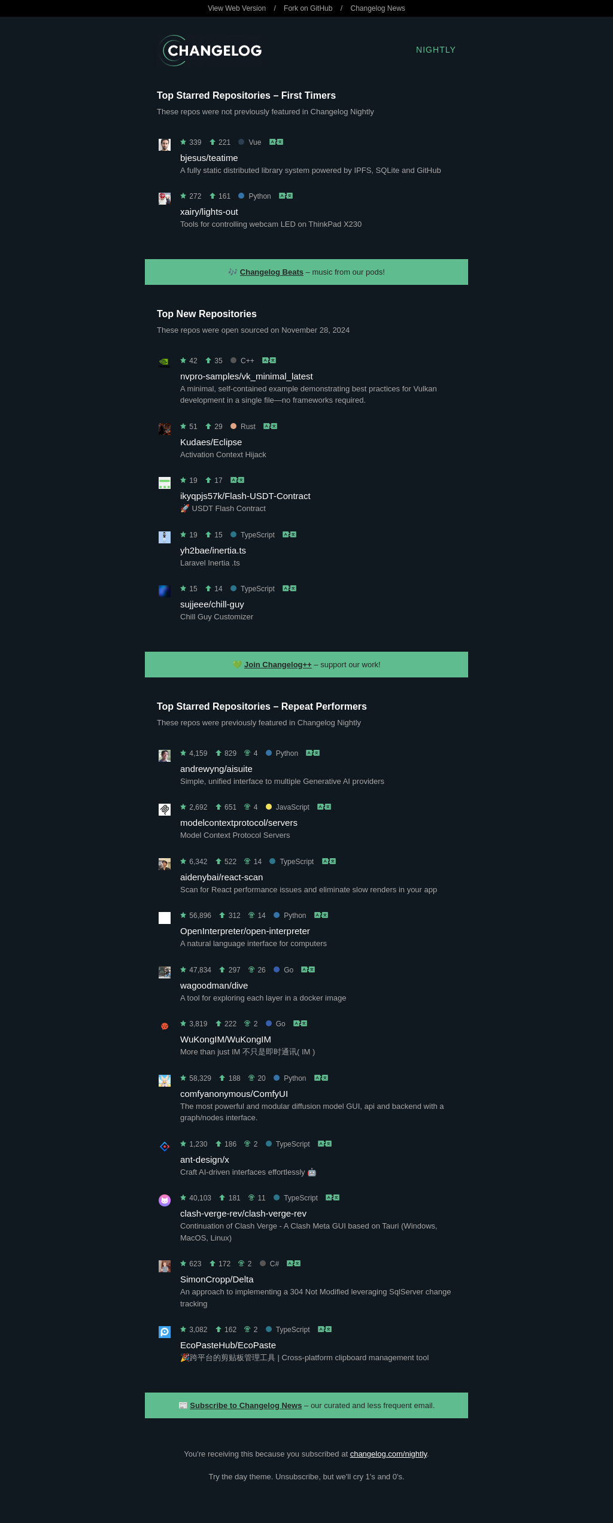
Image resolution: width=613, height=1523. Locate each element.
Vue (249, 142)
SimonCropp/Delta (217, 1279)
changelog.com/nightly (388, 1453)
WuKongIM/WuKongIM (225, 1039)
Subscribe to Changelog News (246, 1405)
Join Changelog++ (278, 664)
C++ (242, 361)
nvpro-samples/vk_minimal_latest (246, 376)
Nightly (436, 49)
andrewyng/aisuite (216, 769)
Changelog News (377, 8)
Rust (243, 426)
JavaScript (287, 807)
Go (283, 970)
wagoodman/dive (214, 985)
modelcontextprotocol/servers (239, 822)
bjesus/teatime (209, 158)
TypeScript (252, 535)
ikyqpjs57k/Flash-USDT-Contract (245, 496)
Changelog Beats (272, 271)
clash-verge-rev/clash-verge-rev (243, 1213)
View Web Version (237, 8)
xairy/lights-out (209, 211)
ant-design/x (204, 1159)
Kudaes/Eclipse (211, 442)
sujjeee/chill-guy (212, 604)
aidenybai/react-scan (221, 877)
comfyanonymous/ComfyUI (234, 1094)
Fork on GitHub (308, 8)
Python (254, 196)
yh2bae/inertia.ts (213, 550)
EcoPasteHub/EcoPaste (228, 1345)
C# (269, 1264)
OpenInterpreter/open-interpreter (245, 931)
